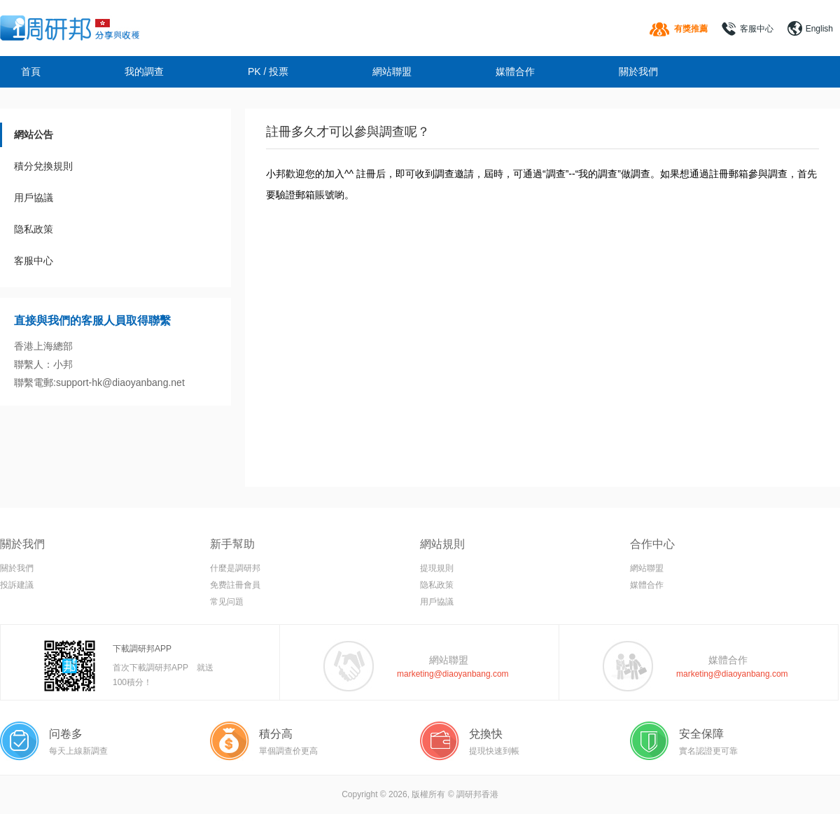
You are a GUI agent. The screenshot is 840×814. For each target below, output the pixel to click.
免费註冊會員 (235, 585)
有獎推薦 (691, 29)
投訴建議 (17, 585)
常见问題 (227, 602)
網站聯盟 (392, 71)
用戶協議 (33, 197)
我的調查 (144, 71)
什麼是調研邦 (235, 568)
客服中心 (757, 29)
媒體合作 (515, 71)
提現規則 (437, 568)
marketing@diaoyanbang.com (453, 674)
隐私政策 (33, 229)
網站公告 (33, 134)
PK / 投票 (268, 71)
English (819, 29)
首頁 (31, 71)
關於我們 (638, 71)
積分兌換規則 (43, 166)
